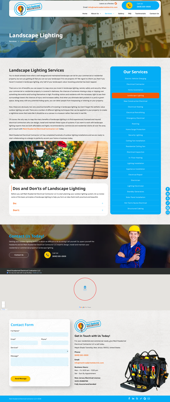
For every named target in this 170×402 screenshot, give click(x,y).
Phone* (44, 339)
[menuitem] (85, 13)
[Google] (115, 4)
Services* (14, 347)
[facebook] (168, 189)
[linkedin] (168, 194)
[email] (168, 212)
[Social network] (168, 203)
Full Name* (15, 331)
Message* (15, 356)
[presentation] (23, 371)
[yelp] (168, 198)
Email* (13, 339)
